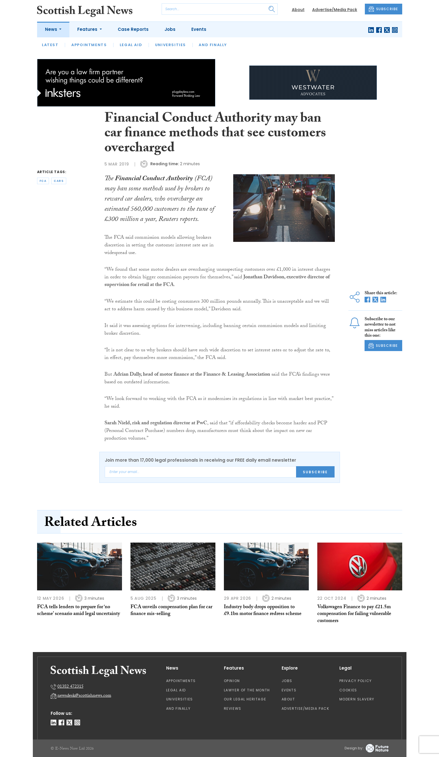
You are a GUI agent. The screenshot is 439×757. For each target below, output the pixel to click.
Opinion (232, 680)
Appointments (89, 45)
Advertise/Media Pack (334, 9)
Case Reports (133, 29)
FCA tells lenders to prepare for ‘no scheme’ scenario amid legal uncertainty (78, 611)
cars (59, 181)
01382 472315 (70, 687)
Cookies (348, 690)
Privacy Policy (355, 680)
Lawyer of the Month (247, 690)
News (51, 29)
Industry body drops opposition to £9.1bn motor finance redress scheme (262, 611)
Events (198, 29)
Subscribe (315, 472)
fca (43, 181)
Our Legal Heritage (245, 699)
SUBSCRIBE (383, 9)
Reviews (232, 708)
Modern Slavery (356, 699)
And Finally (213, 45)
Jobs (169, 29)
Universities (170, 45)
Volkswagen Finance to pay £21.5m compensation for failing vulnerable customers (354, 614)
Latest (50, 45)
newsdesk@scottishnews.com (84, 696)
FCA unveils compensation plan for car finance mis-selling (171, 611)
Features (87, 29)
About (298, 9)
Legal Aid (131, 45)
